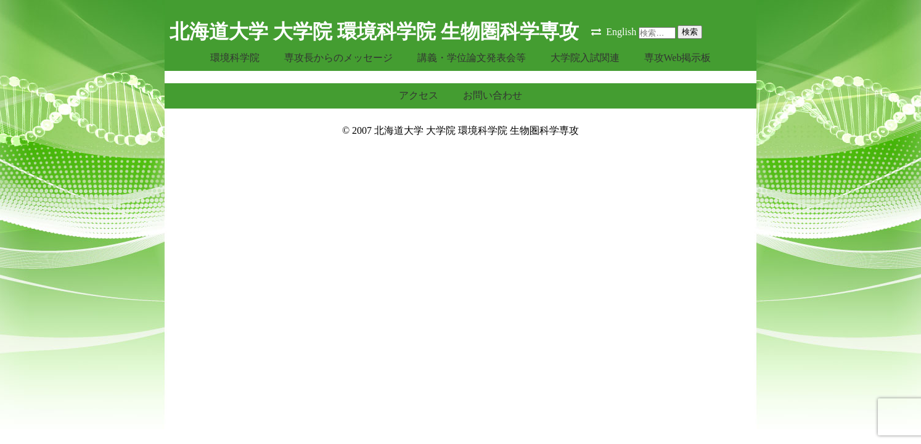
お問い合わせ (492, 95)
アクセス (418, 95)
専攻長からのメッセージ (338, 57)
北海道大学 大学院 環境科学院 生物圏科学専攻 (374, 31)
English (621, 32)
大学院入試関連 (585, 57)
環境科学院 (235, 57)
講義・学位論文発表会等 (471, 57)
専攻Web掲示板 (677, 57)
